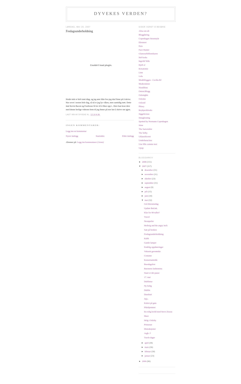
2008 (144, 162)
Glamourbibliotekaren (148, 53)
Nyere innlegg (72, 136)
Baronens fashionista (153, 268)
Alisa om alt (144, 31)
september (149, 183)
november (149, 174)
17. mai (147, 277)
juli (146, 191)
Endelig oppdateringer (153, 247)
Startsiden (100, 136)
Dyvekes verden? (120, 13)
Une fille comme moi (148, 144)
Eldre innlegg (128, 136)
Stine (141, 125)
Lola (141, 76)
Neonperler (149, 221)
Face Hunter (144, 50)
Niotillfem (143, 87)
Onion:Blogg (144, 91)
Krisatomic (143, 68)
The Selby (143, 133)
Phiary (141, 106)
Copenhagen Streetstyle (149, 38)
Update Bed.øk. (151, 208)
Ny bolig (148, 286)
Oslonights (143, 95)
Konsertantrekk (150, 260)
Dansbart (148, 294)
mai (146, 200)
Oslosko (142, 99)
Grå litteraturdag (151, 204)
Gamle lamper (150, 242)
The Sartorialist (145, 129)
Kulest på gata (150, 303)
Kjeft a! (142, 65)
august (148, 187)
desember (149, 170)
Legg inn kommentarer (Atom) (90, 142)
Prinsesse (148, 324)
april (147, 343)
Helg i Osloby (150, 320)
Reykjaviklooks (145, 110)
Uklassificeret (145, 136)
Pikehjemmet (150, 307)
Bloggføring (144, 34)
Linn (141, 72)
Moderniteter (144, 84)
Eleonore (143, 42)
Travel (147, 217)
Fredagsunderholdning (153, 234)
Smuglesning (144, 118)
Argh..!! (147, 333)
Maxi (146, 316)
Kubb (146, 238)
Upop (141, 148)
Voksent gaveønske (152, 251)
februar (148, 351)
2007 (144, 166)
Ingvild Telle (144, 61)
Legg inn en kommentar (76, 131)
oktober (148, 178)
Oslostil (142, 102)
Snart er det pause (152, 273)
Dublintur (148, 281)
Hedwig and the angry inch (155, 225)
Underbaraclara (145, 140)
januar (148, 355)
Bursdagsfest (149, 264)
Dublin (147, 290)
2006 (144, 361)
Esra (141, 46)
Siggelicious (144, 114)
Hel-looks (143, 57)
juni (146, 196)
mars (147, 347)
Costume (148, 255)
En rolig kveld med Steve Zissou (158, 311)
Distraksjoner (150, 329)
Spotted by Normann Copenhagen (153, 121)
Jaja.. (146, 298)
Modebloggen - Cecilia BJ (150, 80)
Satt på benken (150, 230)
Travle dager (149, 337)
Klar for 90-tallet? (152, 212)
